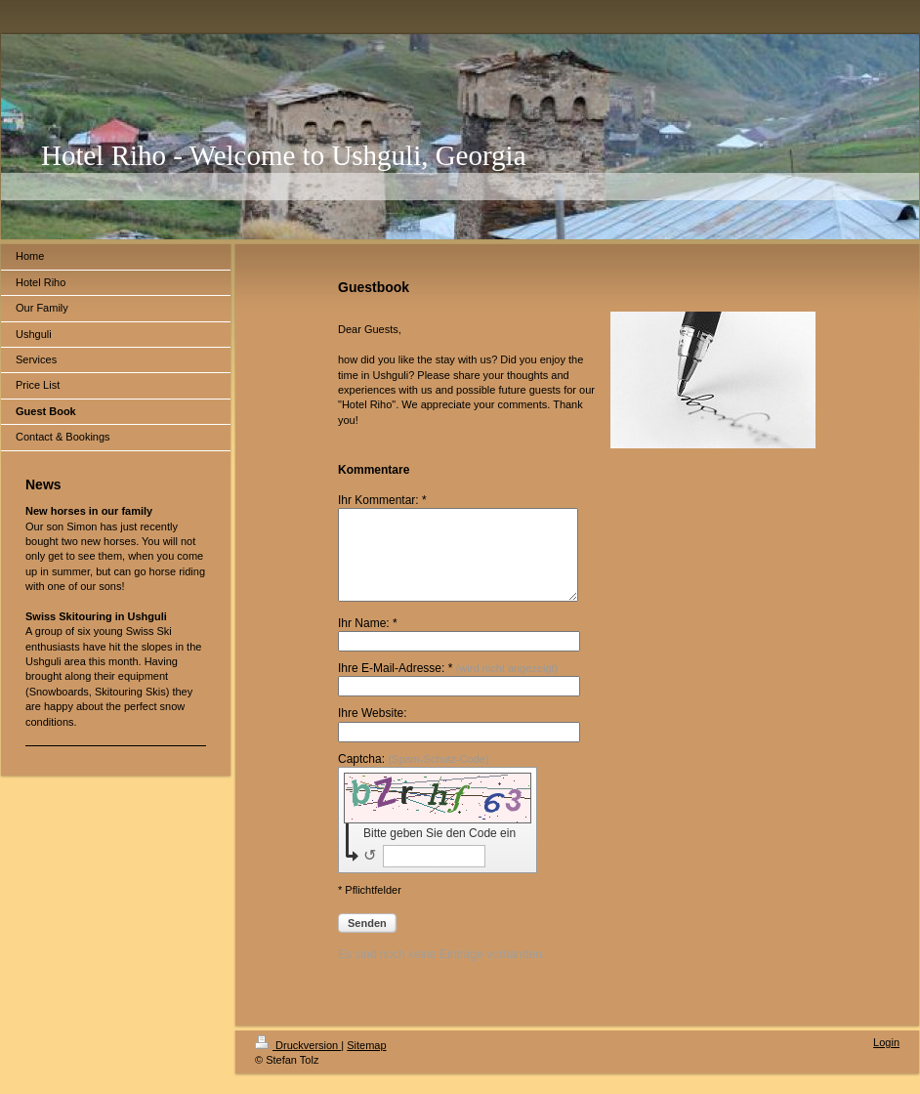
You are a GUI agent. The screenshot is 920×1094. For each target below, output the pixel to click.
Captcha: (413, 776)
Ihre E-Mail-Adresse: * (448, 686)
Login (886, 1060)
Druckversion (298, 1063)
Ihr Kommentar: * (382, 500)
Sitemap (366, 1063)
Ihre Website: (372, 730)
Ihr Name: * (367, 641)
